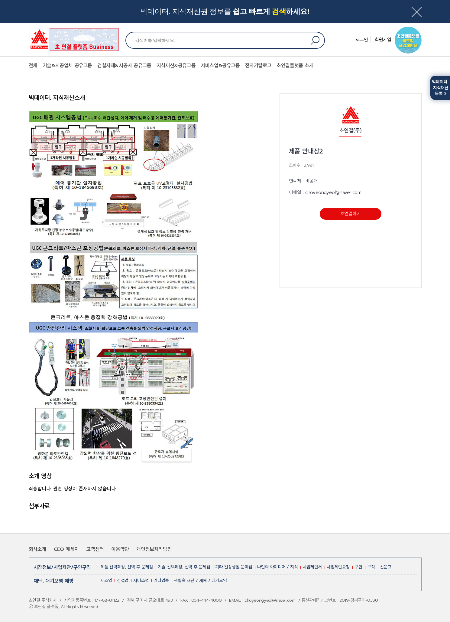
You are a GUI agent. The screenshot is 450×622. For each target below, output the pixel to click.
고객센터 (95, 549)
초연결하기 (350, 213)
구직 (371, 567)
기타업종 (161, 581)
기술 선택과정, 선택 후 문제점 (184, 567)
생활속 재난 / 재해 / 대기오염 (200, 581)
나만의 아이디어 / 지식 (277, 567)
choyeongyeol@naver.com (333, 192)
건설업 (122, 581)
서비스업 (140, 581)
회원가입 (383, 39)
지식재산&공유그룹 (176, 65)
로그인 (362, 39)
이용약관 (120, 549)
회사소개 (37, 549)
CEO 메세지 (66, 549)
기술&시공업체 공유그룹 (67, 65)
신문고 (385, 567)
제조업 (106, 581)
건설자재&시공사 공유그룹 (124, 65)
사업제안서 (312, 567)
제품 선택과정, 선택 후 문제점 (127, 567)
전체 (33, 65)
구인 (358, 567)
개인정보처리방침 (154, 549)
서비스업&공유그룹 (220, 65)
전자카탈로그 (258, 65)
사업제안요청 (338, 567)
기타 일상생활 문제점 (233, 567)
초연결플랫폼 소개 (295, 65)
